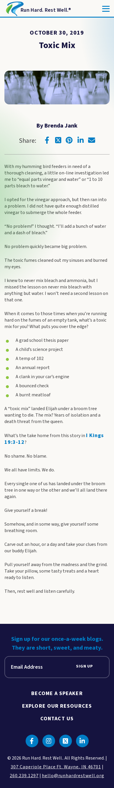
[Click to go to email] (91, 140)
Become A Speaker (56, 693)
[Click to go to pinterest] (69, 140)
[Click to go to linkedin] (80, 140)
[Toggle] (106, 9)
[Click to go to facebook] (46, 140)
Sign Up (84, 666)
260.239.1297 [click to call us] (24, 775)
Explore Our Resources (57, 706)
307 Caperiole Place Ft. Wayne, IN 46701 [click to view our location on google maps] (56, 767)
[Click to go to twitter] (58, 140)
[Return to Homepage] (37, 9)
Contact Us (57, 718)
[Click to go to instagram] (48, 741)
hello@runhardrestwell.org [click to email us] (73, 775)
